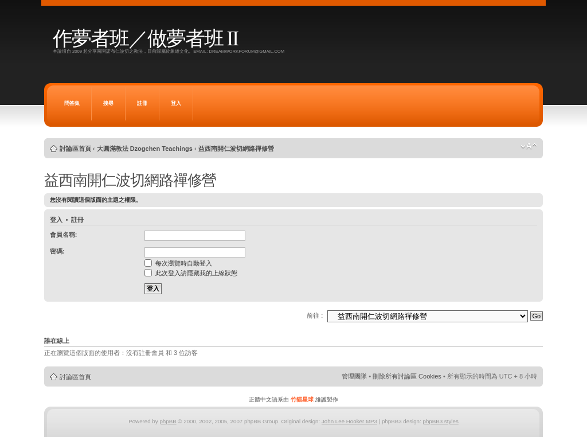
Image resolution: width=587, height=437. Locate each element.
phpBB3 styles (440, 421)
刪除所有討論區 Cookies (407, 376)
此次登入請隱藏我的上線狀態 (190, 273)
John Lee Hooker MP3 (349, 421)
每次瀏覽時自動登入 (178, 263)
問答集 (72, 103)
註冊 (142, 103)
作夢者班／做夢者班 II (145, 39)
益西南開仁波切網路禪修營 (236, 148)
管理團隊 (354, 376)
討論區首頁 (75, 148)
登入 (176, 103)
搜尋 (108, 103)
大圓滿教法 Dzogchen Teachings (145, 148)
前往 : (315, 315)
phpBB (167, 421)
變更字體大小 (529, 146)
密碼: (57, 251)
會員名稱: (63, 234)
